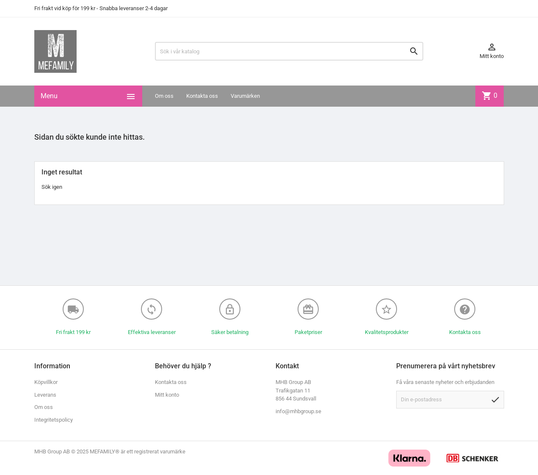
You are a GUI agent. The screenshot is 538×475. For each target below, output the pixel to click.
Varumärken (245, 96)
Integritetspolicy (53, 420)
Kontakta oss (202, 96)
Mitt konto (167, 395)
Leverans (45, 395)
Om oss (164, 96)
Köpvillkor (46, 382)
